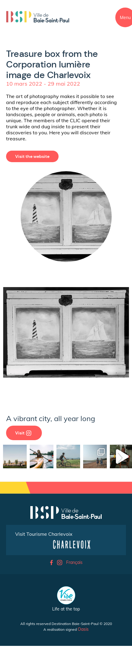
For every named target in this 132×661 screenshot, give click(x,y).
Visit (23, 433)
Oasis (83, 629)
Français (74, 562)
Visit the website (32, 156)
